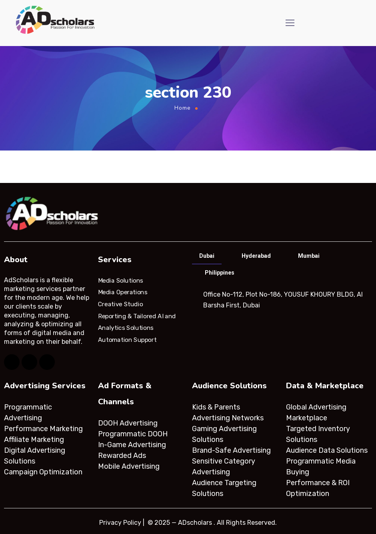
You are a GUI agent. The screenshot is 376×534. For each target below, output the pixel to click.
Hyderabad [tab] (256, 256)
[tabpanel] (281, 300)
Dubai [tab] (206, 256)
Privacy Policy (120, 522)
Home (182, 108)
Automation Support (127, 339)
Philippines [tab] (219, 272)
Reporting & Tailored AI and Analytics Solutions (137, 321)
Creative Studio (120, 304)
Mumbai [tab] (309, 256)
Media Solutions (120, 280)
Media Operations (123, 292)
